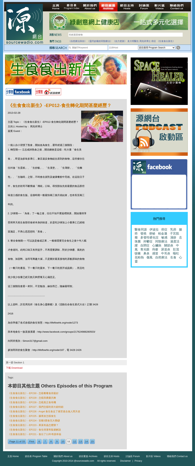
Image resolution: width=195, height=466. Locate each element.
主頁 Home (13, 456)
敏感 (164, 237)
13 (80, 441)
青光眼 (144, 249)
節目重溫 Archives (88, 456)
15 (92, 441)
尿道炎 (165, 249)
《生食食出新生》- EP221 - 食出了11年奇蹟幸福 (34, 434)
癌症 (153, 41)
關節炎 (168, 245)
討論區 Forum (133, 456)
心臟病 (156, 245)
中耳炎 (165, 253)
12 (74, 441)
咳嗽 (138, 253)
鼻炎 (146, 253)
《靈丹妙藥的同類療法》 (99, 41)
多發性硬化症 (149, 237)
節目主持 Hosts (111, 456)
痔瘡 (155, 249)
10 (63, 441)
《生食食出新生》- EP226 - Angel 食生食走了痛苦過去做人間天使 (44, 411)
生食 (173, 257)
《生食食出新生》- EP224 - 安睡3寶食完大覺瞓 (34, 420)
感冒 (155, 253)
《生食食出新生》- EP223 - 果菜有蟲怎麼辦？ (33, 425)
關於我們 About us (63, 456)
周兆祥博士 (145, 41)
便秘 (152, 233)
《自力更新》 (120, 41)
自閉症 (144, 245)
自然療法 (161, 257)
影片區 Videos (153, 456)
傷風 (149, 257)
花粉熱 (139, 257)
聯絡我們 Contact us (177, 456)
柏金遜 (162, 233)
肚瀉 (176, 249)
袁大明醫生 (133, 41)
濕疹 (173, 237)
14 (86, 441)
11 (68, 441)
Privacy (138, 461)
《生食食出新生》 (166, 41)
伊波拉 (154, 229)
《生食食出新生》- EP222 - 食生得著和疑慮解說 (34, 429)
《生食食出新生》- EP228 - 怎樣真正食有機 (32, 402)
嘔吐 (176, 253)
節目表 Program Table (36, 456)
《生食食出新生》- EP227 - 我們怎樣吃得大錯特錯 (36, 406)
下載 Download (14, 367)
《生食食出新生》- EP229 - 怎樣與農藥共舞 (32, 397)
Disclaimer (125, 461)
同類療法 (161, 241)
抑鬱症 (148, 241)
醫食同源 (141, 229)
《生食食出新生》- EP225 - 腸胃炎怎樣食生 (32, 416)
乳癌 (173, 229)
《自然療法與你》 (77, 41)
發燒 (143, 233)
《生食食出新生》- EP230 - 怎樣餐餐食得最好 (33, 393)
